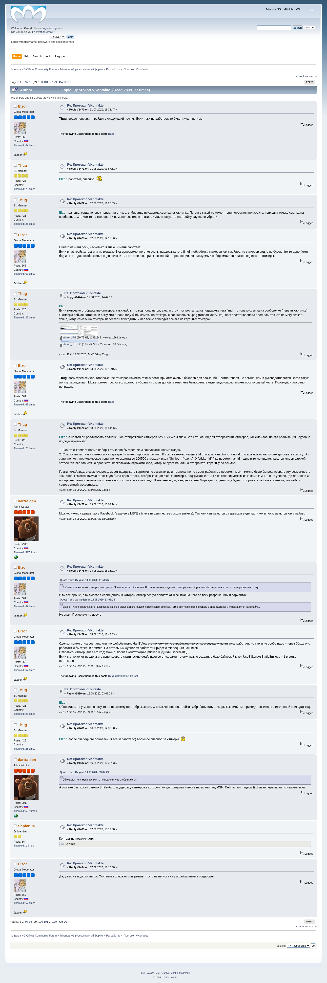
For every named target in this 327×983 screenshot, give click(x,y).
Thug (111, 133)
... (23, 82)
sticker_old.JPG (71, 344)
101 (46, 82)
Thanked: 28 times (24, 188)
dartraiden (27, 501)
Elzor (22, 106)
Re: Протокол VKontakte (85, 105)
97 (26, 82)
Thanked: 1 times (24, 845)
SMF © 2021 (163, 972)
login (46, 28)
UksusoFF (134, 675)
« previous (301, 76)
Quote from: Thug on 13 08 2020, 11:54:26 (84, 580)
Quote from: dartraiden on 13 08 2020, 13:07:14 (87, 599)
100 (40, 82)
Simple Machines (180, 972)
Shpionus (26, 826)
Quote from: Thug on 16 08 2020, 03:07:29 (84, 772)
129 (54, 82)
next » (313, 76)
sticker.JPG (68, 337)
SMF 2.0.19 (147, 972)
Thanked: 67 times (24, 145)
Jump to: (281, 945)
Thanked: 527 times (25, 552)
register (57, 28)
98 (30, 82)
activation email (43, 31)
